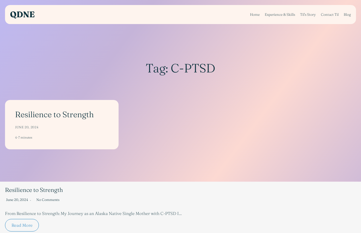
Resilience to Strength (54, 114)
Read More (22, 225)
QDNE (22, 14)
